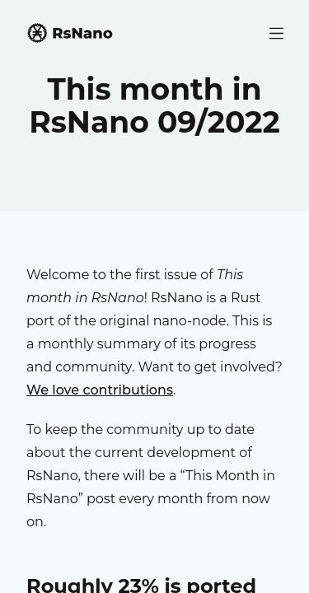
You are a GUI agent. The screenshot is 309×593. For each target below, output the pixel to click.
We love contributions (99, 390)
